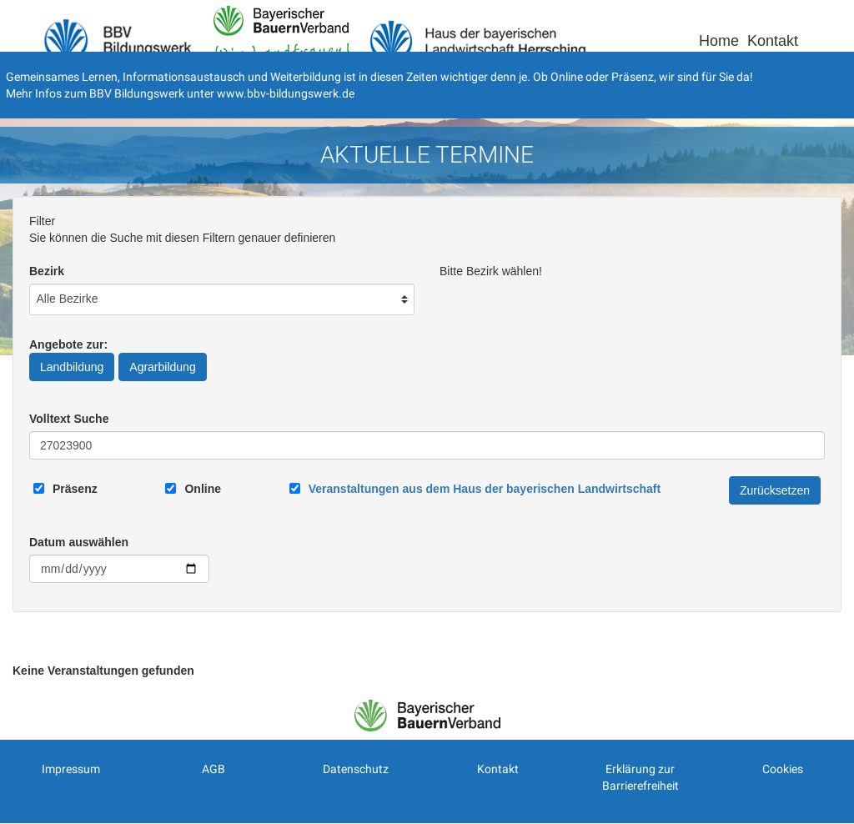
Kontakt (772, 41)
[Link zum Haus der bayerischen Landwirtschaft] (485, 488)
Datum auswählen (78, 542)
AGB (213, 769)
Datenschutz (356, 769)
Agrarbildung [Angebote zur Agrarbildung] (162, 367)
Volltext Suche (68, 418)
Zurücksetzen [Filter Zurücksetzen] (775, 490)
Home (719, 41)
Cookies (782, 769)
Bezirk (46, 271)
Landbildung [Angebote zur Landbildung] (71, 367)
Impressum (71, 769)
